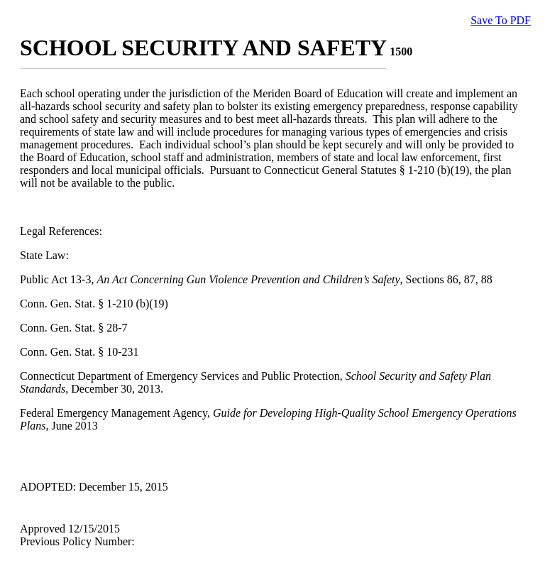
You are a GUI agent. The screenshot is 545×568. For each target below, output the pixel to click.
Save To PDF (500, 20)
